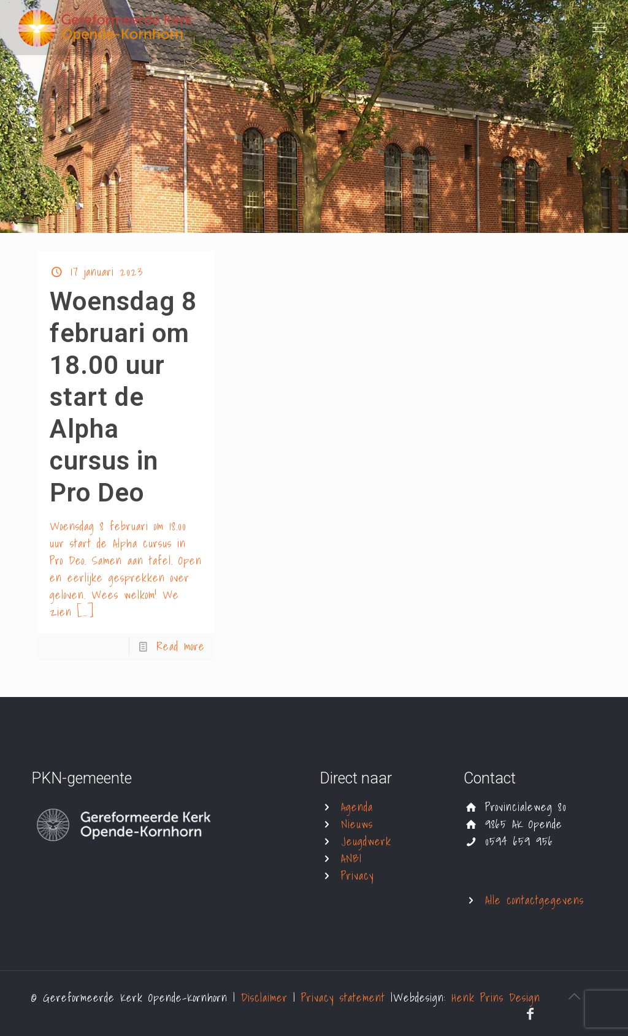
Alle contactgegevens (534, 900)
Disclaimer (267, 998)
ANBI (351, 858)
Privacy (357, 876)
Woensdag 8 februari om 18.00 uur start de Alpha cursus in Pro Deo (123, 397)
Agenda (357, 807)
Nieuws (357, 824)
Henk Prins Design (495, 998)
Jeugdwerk (366, 841)
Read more (180, 646)
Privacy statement (346, 998)
